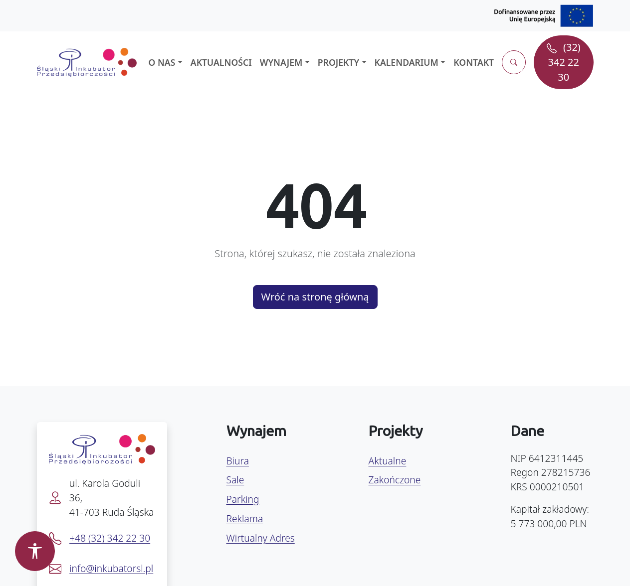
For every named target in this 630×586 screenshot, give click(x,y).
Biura (237, 460)
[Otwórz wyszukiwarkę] (514, 62)
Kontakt (473, 62)
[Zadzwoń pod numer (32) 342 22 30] (563, 62)
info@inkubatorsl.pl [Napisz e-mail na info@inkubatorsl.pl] (111, 568)
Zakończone (395, 479)
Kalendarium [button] (406, 62)
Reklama (244, 518)
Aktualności (221, 62)
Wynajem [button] (281, 62)
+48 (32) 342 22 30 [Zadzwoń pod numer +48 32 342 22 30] (109, 538)
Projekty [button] (338, 62)
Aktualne (388, 460)
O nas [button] (162, 62)
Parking (242, 499)
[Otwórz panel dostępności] (35, 551)
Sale (235, 479)
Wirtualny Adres (260, 538)
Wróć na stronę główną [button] (315, 296)
